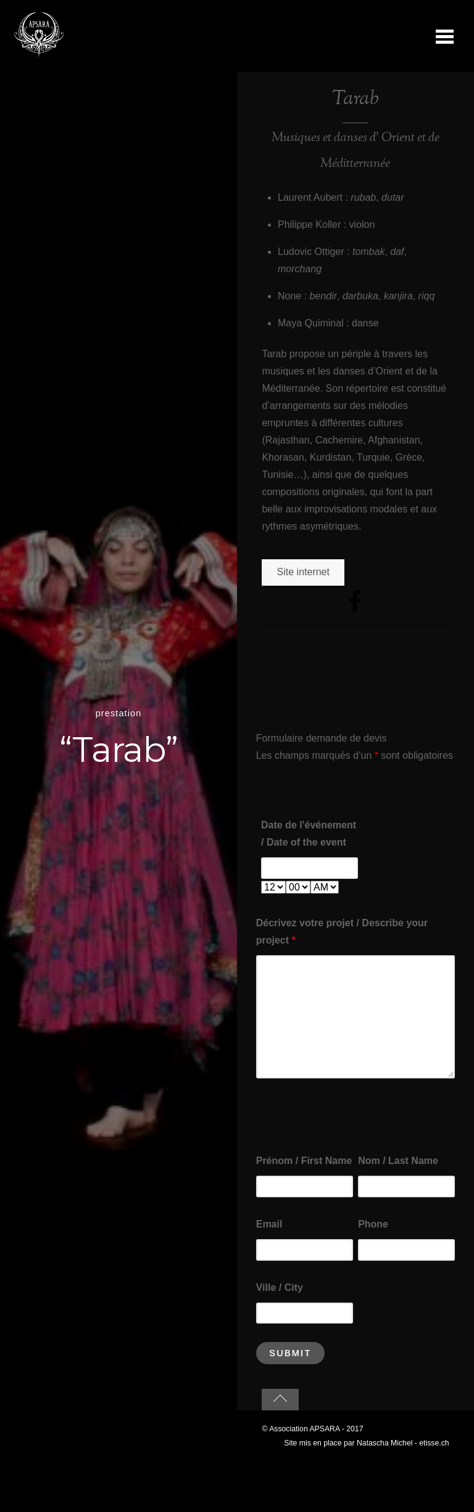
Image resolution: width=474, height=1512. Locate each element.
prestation (119, 713)
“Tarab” (118, 749)
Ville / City (279, 1287)
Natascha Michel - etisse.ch (403, 1443)
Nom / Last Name (398, 1160)
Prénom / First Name (304, 1160)
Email (269, 1224)
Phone (373, 1224)
